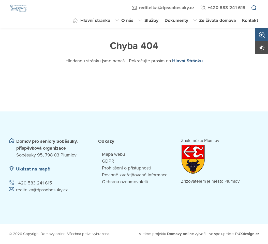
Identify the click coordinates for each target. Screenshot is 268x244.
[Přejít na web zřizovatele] (220, 159)
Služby (151, 20)
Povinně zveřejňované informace (135, 175)
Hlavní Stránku (187, 61)
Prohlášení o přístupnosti (126, 168)
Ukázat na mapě (33, 169)
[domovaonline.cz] (180, 234)
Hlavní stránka (95, 20)
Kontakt (250, 20)
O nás (127, 20)
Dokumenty (176, 20)
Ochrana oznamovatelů (125, 181)
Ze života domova (217, 20)
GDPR (108, 161)
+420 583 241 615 (226, 7)
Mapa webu (113, 154)
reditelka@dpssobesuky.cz (167, 7)
